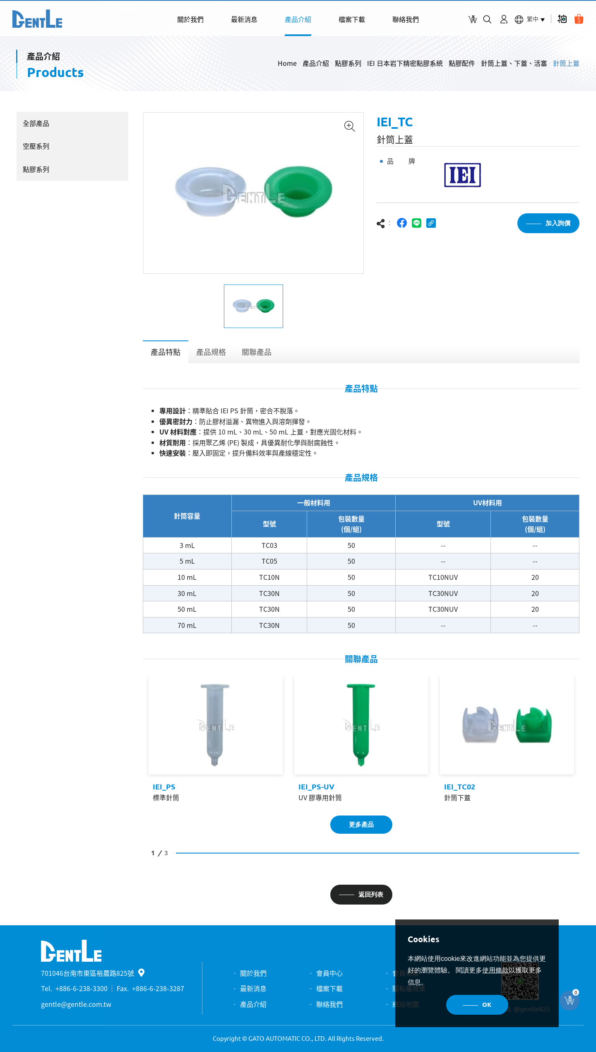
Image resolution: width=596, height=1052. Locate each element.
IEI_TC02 (459, 786)
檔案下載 (352, 19)
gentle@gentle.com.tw (76, 1004)
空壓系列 (36, 146)
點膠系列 (348, 63)
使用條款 (495, 970)
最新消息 (244, 19)
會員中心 (329, 973)
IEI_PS (164, 786)
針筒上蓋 (566, 63)
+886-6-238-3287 (158, 988)
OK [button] (486, 1004)
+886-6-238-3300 (81, 988)
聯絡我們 (405, 19)
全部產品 (36, 123)
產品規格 (211, 351)
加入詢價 (558, 223)
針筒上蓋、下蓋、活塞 (514, 63)
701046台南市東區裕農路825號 (92, 973)
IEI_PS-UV (316, 786)
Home (287, 63)
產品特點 (165, 351)
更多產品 (361, 824)
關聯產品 (257, 351)
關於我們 (190, 19)
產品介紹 (298, 19)
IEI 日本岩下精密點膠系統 (405, 63)
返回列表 (370, 894)
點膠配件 (462, 63)
